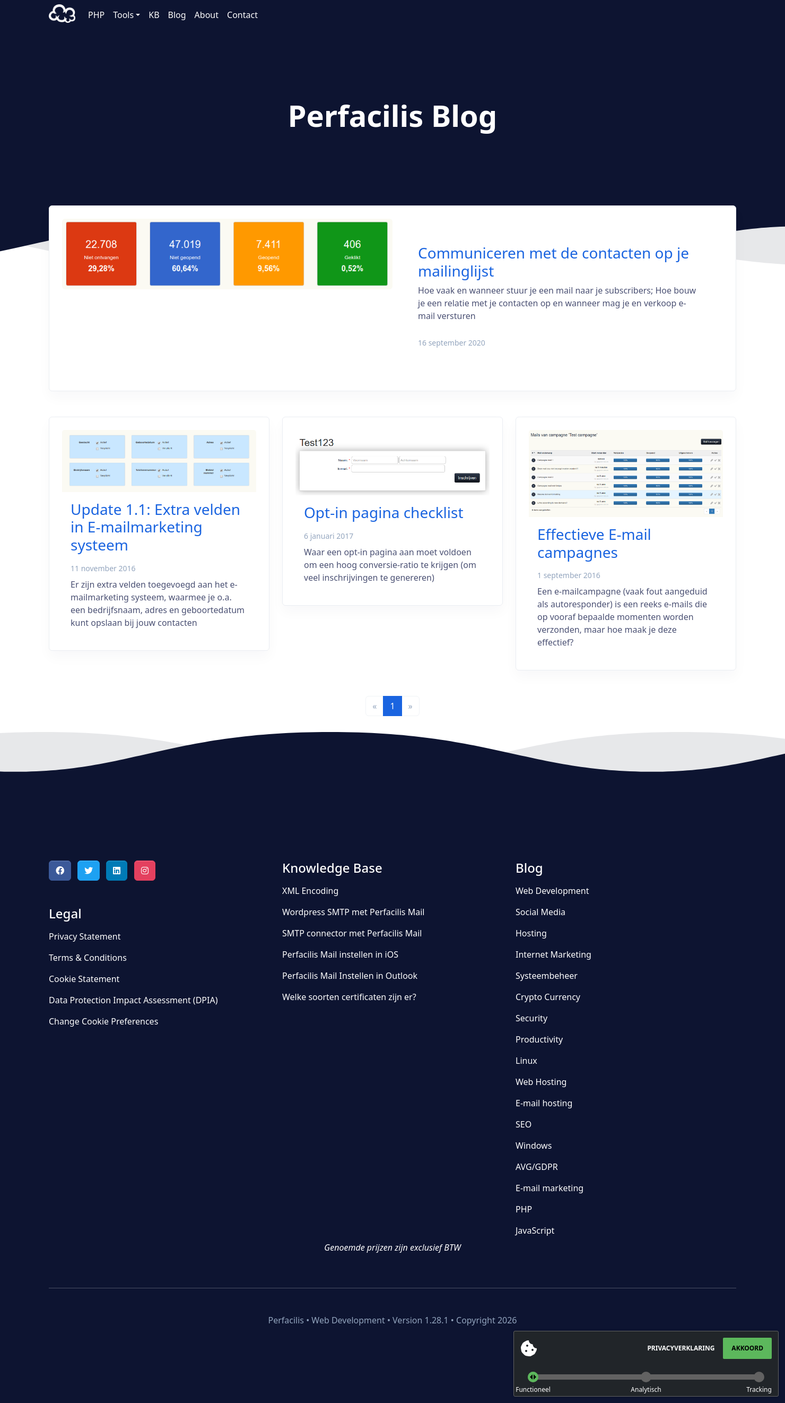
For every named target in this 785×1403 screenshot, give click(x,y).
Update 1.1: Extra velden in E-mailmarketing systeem (155, 527)
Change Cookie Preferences (103, 1021)
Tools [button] (123, 15)
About (207, 15)
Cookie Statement (84, 979)
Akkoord (747, 1348)
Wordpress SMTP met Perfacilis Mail (353, 912)
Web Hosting (541, 1082)
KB (154, 15)
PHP (96, 15)
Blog (177, 15)
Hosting (531, 933)
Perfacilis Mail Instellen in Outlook (349, 976)
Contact (242, 15)
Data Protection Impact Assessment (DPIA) (133, 1000)
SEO (523, 1124)
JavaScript (535, 1230)
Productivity (539, 1039)
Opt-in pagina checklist (384, 512)
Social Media (540, 912)
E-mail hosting (544, 1103)
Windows (534, 1145)
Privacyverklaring (680, 1348)
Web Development (552, 891)
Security (531, 1018)
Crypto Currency (548, 997)
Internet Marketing (553, 954)
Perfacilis (62, 14)
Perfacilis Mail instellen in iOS (340, 954)
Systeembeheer (547, 976)
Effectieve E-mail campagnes (594, 543)
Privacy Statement (85, 936)
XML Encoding (310, 891)
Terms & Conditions (88, 957)
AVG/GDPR (537, 1167)
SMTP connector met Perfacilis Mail (352, 933)
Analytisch (646, 1389)
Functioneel (533, 1389)
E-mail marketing (549, 1188)
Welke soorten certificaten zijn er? (349, 997)
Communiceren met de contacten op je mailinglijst (553, 262)
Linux (526, 1060)
